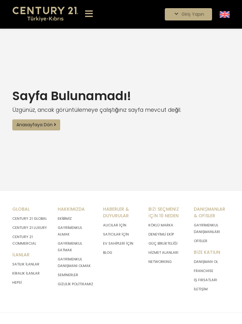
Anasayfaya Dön (36, 125)
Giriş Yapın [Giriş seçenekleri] (188, 14)
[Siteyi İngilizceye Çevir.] (225, 14)
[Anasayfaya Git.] (45, 14)
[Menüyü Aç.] (89, 14)
